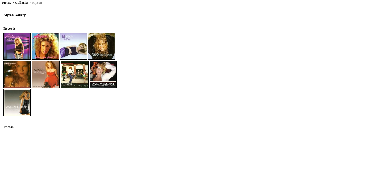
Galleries (21, 3)
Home (6, 3)
